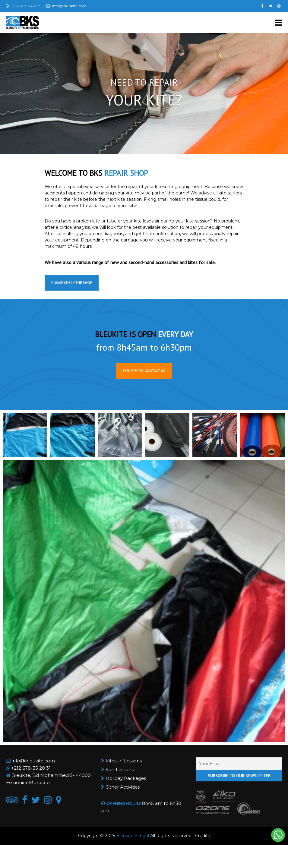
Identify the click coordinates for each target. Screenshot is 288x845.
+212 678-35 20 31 (31, 768)
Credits (202, 835)
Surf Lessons (120, 769)
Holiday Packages (126, 778)
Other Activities (123, 787)
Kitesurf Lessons (124, 761)
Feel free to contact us (144, 370)
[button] (25, 435)
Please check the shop (71, 282)
